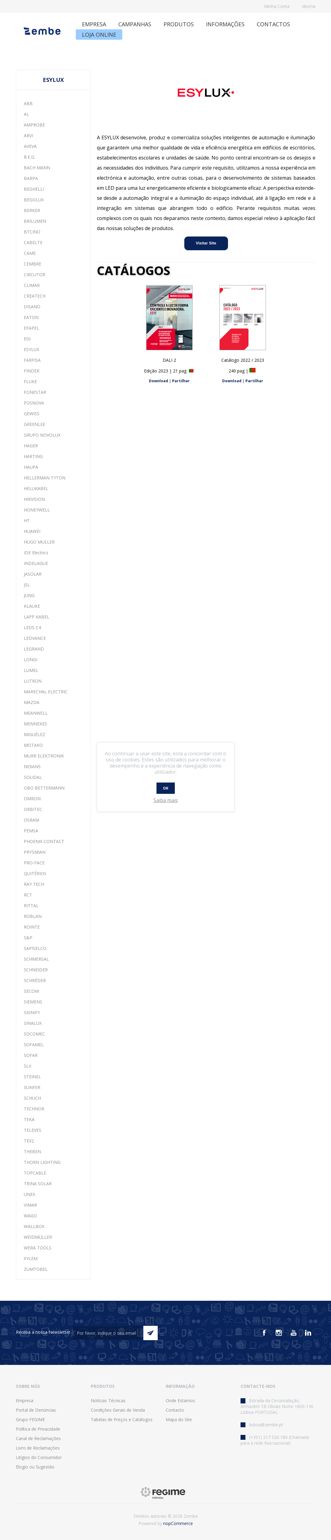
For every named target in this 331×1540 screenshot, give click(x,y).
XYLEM (31, 1258)
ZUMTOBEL (36, 1269)
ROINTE (32, 927)
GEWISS (31, 413)
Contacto (175, 1410)
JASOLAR (33, 574)
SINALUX (33, 1023)
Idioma (308, 6)
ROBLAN (33, 916)
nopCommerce (178, 1523)
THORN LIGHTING (42, 1162)
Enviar (150, 1333)
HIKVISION (34, 499)
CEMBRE (32, 264)
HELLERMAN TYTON (44, 478)
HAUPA (31, 467)
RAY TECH (34, 884)
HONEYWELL (37, 510)
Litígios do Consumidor (39, 1457)
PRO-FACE (34, 863)
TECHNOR (34, 1109)
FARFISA (32, 360)
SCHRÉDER (35, 980)
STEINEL (32, 1077)
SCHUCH (32, 1098)
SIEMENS (33, 1002)
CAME (30, 253)
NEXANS (32, 766)
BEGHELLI (34, 189)
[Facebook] (264, 1333)
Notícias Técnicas (108, 1400)
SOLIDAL (33, 777)
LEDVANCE (35, 638)
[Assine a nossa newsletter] (106, 1333)
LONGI (30, 659)
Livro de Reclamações (38, 1448)
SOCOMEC (34, 1034)
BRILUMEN (35, 221)
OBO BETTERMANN (44, 788)
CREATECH (35, 296)
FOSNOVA (34, 403)
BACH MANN (37, 167)
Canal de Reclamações (38, 1438)
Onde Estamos (180, 1400)
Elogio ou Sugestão (35, 1467)
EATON (31, 317)
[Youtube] (293, 1333)
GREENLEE (34, 424)
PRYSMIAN (35, 852)
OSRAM (31, 820)
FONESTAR (35, 392)
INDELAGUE (36, 563)
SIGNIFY (32, 1012)
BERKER (32, 210)
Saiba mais (165, 800)
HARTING (33, 456)
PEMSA (31, 831)
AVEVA (30, 146)
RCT (28, 895)
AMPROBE (34, 125)
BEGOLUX (34, 200)
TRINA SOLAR (38, 1183)
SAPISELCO (35, 948)
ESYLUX (31, 349)
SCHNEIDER (36, 970)
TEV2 (29, 1141)
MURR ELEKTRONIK (44, 756)
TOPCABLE (35, 1173)
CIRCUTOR (34, 274)
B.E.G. (29, 157)
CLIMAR (32, 285)
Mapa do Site (179, 1419)
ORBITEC (33, 809)
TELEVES (32, 1130)
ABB (28, 103)
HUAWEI (32, 531)
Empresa (24, 1400)
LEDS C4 (32, 627)
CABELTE (33, 242)
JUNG (29, 595)
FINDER (31, 371)
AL (26, 114)
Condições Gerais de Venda (118, 1410)
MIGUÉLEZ (34, 734)
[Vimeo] (308, 1333)
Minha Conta (276, 6)
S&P (28, 938)
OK (165, 788)
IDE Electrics (36, 553)
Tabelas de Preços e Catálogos (122, 1419)
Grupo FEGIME (30, 1419)
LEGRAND (34, 649)
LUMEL (31, 670)
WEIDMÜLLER (38, 1237)
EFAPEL (31, 328)
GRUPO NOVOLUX (42, 435)
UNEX (29, 1194)
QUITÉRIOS (35, 873)
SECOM (31, 991)
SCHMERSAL (36, 959)
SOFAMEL (34, 1044)
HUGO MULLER (39, 542)
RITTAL (31, 905)
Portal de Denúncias (36, 1410)
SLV (27, 1066)
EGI (27, 339)
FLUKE (30, 381)
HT (27, 520)
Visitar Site (206, 243)
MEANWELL (36, 713)
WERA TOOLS (37, 1248)
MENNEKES (35, 724)
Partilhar (181, 380)
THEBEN (32, 1151)
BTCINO (32, 232)
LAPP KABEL (36, 617)
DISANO (32, 307)
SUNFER (32, 1087)
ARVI (28, 135)
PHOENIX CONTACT (44, 841)
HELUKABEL (36, 488)
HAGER (31, 446)
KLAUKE (32, 606)
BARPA (31, 178)
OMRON (32, 798)
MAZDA (31, 702)
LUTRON (33, 681)
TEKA (29, 1119)
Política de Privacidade (38, 1429)
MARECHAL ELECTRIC (46, 692)
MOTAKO (33, 745)
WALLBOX (34, 1226)
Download (158, 380)
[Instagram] (279, 1333)
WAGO (30, 1216)
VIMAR (30, 1205)
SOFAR (31, 1055)
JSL (27, 585)
